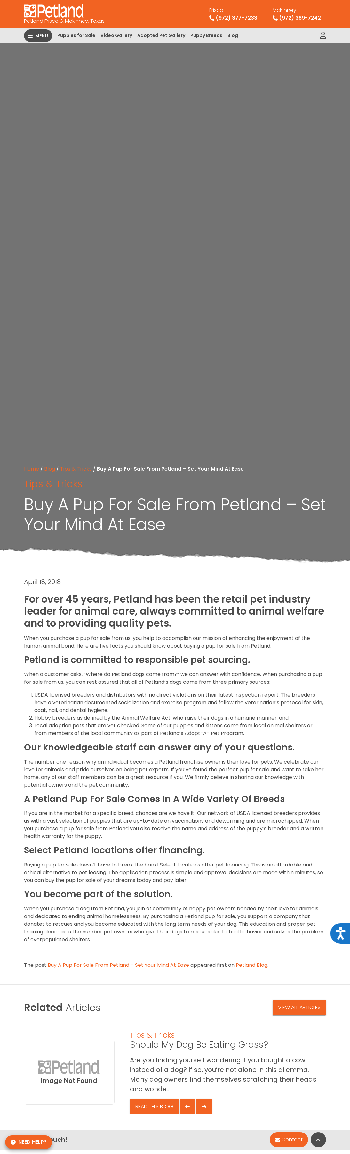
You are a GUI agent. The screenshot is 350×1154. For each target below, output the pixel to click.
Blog (232, 35)
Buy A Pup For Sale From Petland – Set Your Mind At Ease (118, 965)
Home (31, 468)
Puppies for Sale (76, 35)
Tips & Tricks (76, 468)
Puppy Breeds (206, 35)
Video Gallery (116, 35)
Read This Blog (154, 1106)
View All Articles (299, 1007)
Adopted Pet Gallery (161, 35)
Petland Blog (251, 965)
